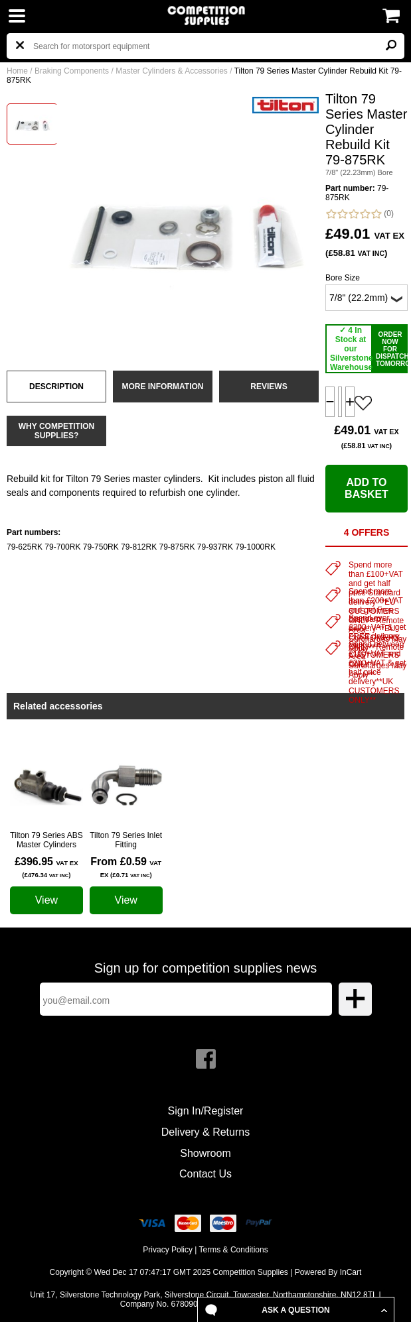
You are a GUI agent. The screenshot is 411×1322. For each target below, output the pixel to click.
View (46, 900)
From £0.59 (125, 867)
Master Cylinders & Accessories (172, 71)
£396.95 (46, 867)
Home (17, 71)
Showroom (205, 1153)
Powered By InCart (328, 1272)
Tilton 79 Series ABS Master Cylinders (46, 840)
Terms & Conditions (233, 1249)
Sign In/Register (206, 1110)
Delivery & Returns (205, 1132)
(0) (359, 214)
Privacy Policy (168, 1249)
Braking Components (72, 71)
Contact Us (205, 1173)
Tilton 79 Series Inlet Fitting (126, 840)
